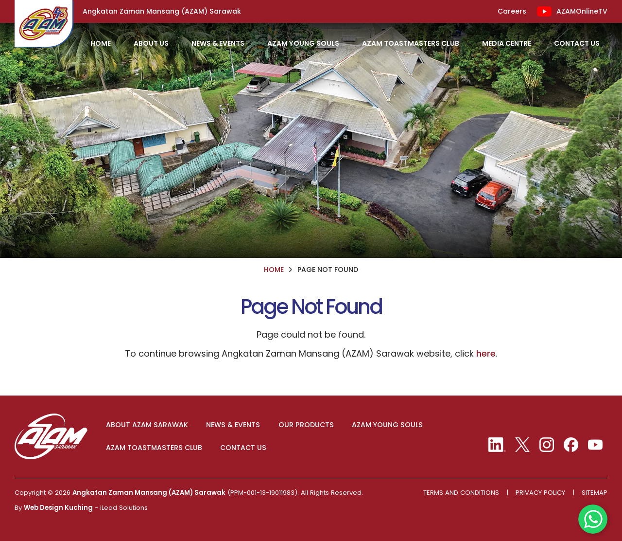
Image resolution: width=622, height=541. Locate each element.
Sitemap (594, 493)
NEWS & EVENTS (233, 425)
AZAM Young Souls (303, 43)
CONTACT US (243, 448)
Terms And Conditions (461, 493)
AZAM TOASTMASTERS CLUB (154, 448)
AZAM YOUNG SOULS (387, 425)
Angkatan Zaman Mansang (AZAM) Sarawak (148, 492)
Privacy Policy (540, 493)
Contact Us (577, 43)
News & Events (217, 43)
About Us (151, 43)
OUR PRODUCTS (306, 425)
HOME (100, 43)
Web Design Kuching (58, 507)
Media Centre (506, 43)
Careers (512, 11)
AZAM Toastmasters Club (410, 43)
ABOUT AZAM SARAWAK (147, 425)
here (486, 353)
